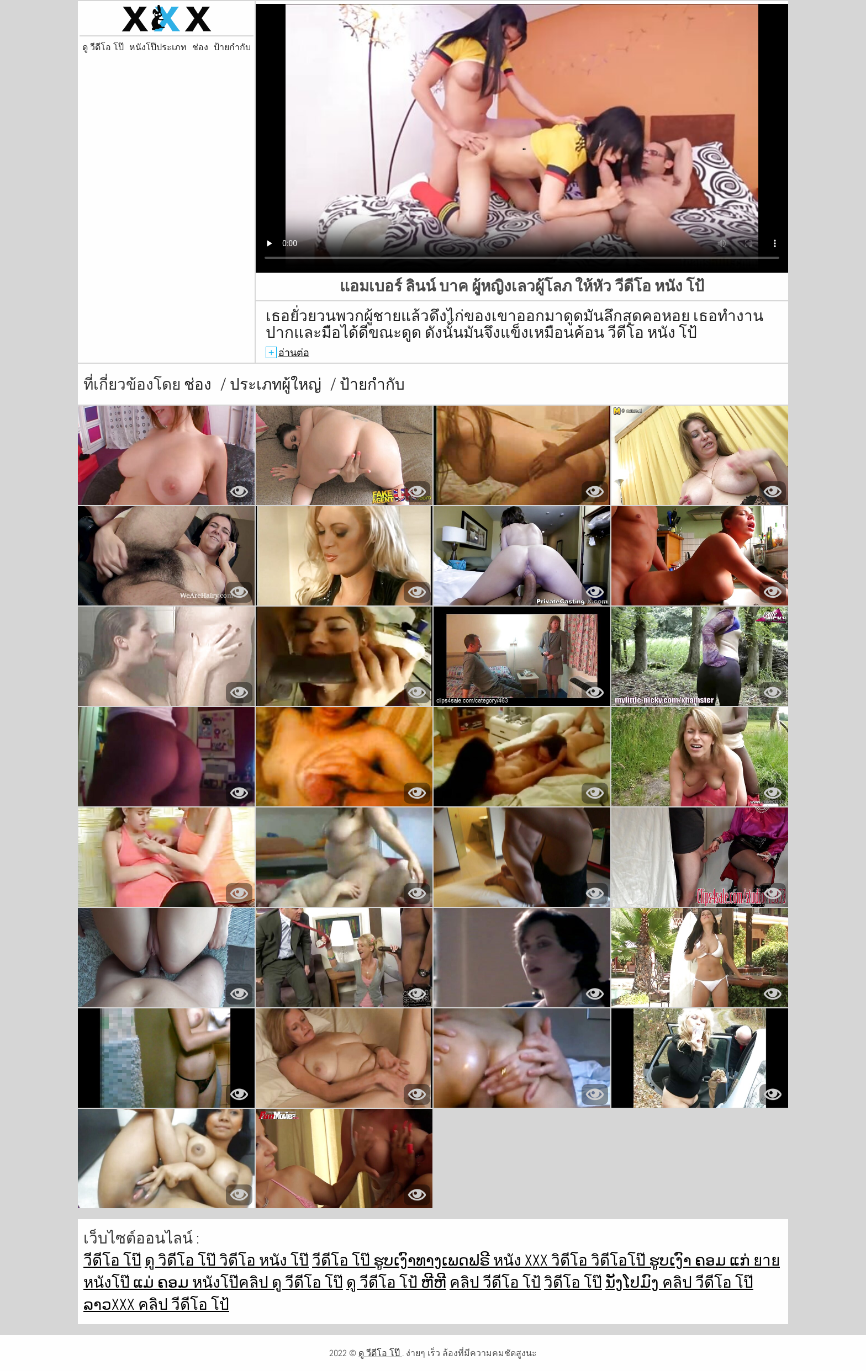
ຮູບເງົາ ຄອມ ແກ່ (701, 1260)
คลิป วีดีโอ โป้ (495, 1282)
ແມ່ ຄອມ (162, 1282)
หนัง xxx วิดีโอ (542, 1260)
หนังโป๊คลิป (232, 1282)
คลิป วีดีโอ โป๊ (707, 1282)
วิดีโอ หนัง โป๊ (264, 1260)
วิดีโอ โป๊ (573, 1282)
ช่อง (200, 47)
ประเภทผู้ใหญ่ (277, 384)
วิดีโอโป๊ (620, 1260)
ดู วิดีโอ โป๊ (182, 1260)
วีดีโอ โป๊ (112, 1260)
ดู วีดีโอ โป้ (383, 1282)
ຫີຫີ (433, 1282)
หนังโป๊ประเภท (158, 47)
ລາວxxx (110, 1304)
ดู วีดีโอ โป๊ (103, 47)
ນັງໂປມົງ (633, 1282)
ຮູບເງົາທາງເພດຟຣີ (433, 1260)
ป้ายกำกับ (232, 47)
